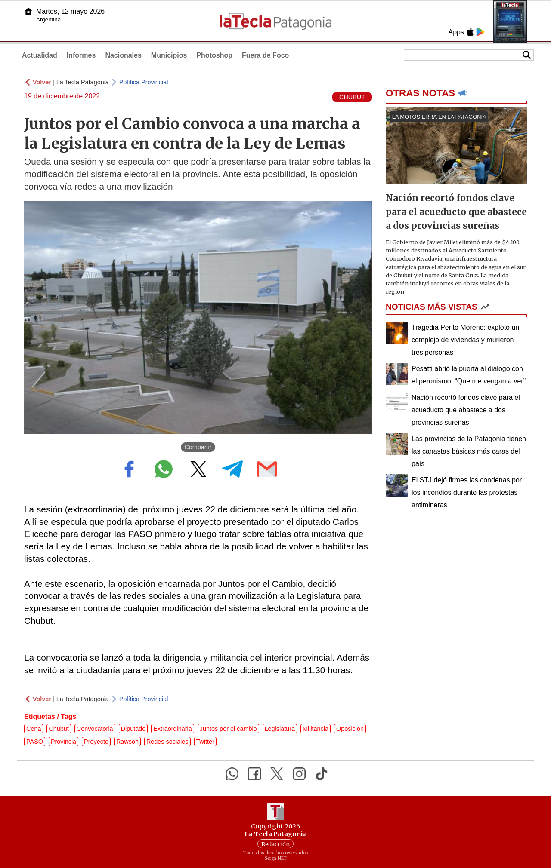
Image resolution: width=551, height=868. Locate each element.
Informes (81, 55)
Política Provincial (143, 82)
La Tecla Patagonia (82, 82)
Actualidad (39, 55)
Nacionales (123, 55)
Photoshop (214, 55)
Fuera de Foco (265, 55)
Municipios (169, 55)
